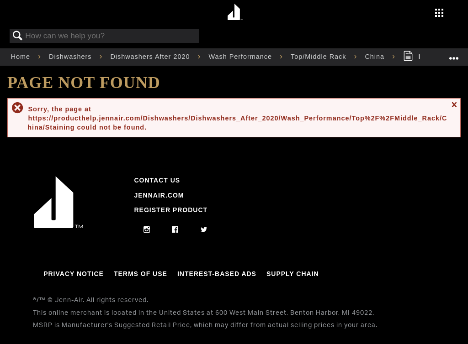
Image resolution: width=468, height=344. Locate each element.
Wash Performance (241, 56)
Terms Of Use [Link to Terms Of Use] (140, 273)
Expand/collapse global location (454, 54)
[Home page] (235, 12)
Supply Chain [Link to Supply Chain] (292, 273)
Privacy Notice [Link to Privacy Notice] (73, 273)
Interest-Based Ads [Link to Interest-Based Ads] (216, 273)
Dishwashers (71, 56)
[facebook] (175, 230)
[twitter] (204, 230)
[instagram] (147, 230)
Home (21, 56)
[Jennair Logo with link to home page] (58, 226)
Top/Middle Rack (319, 56)
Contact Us (157, 180)
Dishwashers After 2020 (151, 56)
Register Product (170, 210)
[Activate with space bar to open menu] (439, 13)
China (376, 56)
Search (18, 36)
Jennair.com (159, 195)
